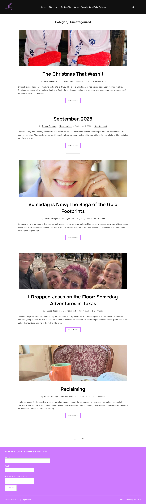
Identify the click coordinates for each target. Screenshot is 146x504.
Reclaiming (73, 389)
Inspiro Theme (125, 500)
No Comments (99, 81)
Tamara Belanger (50, 81)
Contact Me (66, 7)
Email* (19, 468)
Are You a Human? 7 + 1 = (19, 479)
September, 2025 (72, 119)
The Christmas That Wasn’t (73, 74)
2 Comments (97, 311)
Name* (27, 459)
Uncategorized (67, 81)
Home (43, 7)
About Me (53, 7)
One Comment (100, 126)
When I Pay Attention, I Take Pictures (90, 7)
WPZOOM (137, 500)
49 (82, 438)
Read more (74, 99)
